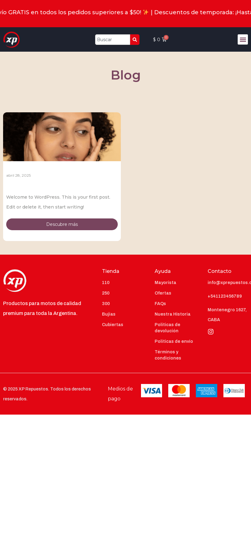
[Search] (134, 39)
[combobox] (112, 39)
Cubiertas (112, 324)
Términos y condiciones (168, 355)
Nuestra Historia (173, 314)
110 (105, 282)
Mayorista (165, 282)
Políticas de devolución (167, 327)
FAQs (160, 303)
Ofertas (163, 293)
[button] (243, 39)
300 (106, 303)
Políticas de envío (174, 341)
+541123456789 (225, 296)
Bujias (109, 314)
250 (105, 293)
